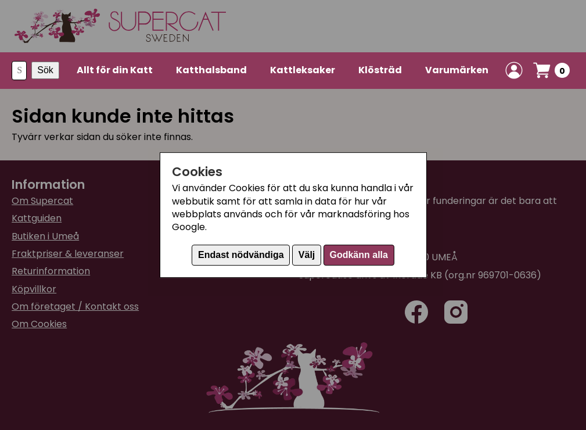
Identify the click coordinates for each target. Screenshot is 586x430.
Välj (307, 255)
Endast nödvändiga (241, 255)
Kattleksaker (302, 70)
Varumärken (456, 70)
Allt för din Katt (115, 70)
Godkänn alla (358, 255)
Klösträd (380, 70)
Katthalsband (211, 70)
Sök (45, 70)
